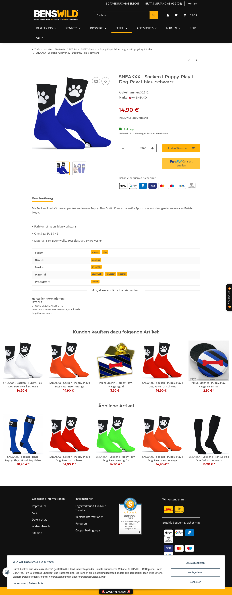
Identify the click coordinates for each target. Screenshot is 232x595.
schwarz (95, 252)
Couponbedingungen (88, 530)
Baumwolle (97, 273)
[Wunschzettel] (176, 15)
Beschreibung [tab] (42, 198)
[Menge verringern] (123, 148)
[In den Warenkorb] (35, 72)
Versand (143, 117)
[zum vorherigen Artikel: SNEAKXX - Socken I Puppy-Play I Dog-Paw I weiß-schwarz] (189, 60)
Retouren (81, 523)
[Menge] (132, 148)
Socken (95, 281)
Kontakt (192, 3)
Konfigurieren (195, 572)
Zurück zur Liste (42, 49)
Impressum (19, 583)
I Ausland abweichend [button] (156, 133)
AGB (34, 512)
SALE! (39, 38)
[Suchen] (122, 15)
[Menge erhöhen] (152, 148)
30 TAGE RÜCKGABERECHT (122, 3)
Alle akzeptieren (195, 563)
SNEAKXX (96, 267)
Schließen (195, 582)
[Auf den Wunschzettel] (105, 81)
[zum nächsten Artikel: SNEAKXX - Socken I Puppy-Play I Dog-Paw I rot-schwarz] (196, 60)
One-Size (96, 259)
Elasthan (122, 273)
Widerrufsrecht (41, 526)
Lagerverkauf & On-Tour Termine (90, 508)
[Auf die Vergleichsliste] (96, 81)
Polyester (110, 273)
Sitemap (37, 533)
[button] (168, 15)
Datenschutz (36, 583)
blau (105, 252)
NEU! (193, 28)
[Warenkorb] (190, 15)
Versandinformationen (89, 517)
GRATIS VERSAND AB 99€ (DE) (163, 3)
